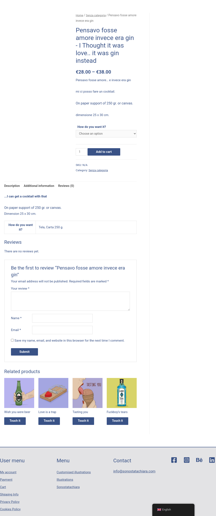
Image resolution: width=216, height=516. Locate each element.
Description (12, 187)
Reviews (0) (68, 187)
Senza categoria (96, 15)
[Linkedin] (212, 463)
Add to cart (104, 152)
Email (16, 331)
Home (80, 15)
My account (8, 474)
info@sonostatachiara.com (132, 474)
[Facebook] (174, 463)
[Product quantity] (81, 152)
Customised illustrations (74, 474)
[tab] (12, 186)
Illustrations (65, 480)
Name (16, 319)
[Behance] (199, 463)
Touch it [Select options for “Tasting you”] (86, 423)
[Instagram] (187, 463)
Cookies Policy (10, 503)
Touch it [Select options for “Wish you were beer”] (18, 423)
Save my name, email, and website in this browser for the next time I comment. (70, 342)
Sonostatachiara (68, 486)
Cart (3, 486)
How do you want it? (91, 127)
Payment (6, 480)
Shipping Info (9, 492)
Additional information (40, 187)
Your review (20, 289)
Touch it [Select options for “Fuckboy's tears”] (121, 423)
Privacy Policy (9, 498)
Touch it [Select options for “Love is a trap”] (52, 423)
